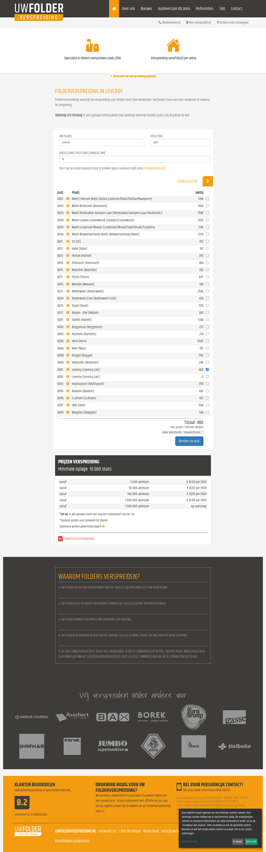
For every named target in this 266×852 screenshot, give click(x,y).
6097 (60, 405)
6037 (60, 312)
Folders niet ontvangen (233, 22)
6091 (60, 369)
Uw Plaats (65, 136)
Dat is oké (251, 841)
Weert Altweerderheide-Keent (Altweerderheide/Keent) (106, 234)
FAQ (222, 8)
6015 (60, 270)
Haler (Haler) (79, 248)
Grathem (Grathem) (84, 398)
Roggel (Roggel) (82, 355)
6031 (60, 291)
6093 (60, 384)
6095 (60, 391)
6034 (60, 298)
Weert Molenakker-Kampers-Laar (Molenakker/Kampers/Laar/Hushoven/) (117, 213)
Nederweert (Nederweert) (88, 291)
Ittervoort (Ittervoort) (85, 263)
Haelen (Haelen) (82, 319)
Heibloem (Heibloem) (85, 362)
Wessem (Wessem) (83, 284)
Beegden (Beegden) (84, 412)
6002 (60, 206)
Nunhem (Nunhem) (84, 334)
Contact (236, 8)
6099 (60, 412)
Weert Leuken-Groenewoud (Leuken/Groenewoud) (103, 220)
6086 (60, 348)
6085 (60, 341)
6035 (60, 305)
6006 (60, 234)
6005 (60, 227)
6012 (60, 248)
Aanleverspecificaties (174, 8)
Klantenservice (169, 22)
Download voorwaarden (79, 538)
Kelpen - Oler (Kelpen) (85, 312)
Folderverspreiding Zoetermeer (195, 801)
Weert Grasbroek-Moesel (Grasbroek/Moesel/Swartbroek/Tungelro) (113, 227)
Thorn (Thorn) (80, 277)
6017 (60, 277)
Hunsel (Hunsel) (82, 255)
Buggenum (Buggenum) (87, 327)
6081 (60, 319)
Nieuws (146, 8)
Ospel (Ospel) (80, 305)
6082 (60, 327)
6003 (60, 213)
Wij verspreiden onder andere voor (133, 695)
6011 (60, 241)
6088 (60, 355)
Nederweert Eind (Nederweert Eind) (94, 298)
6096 (60, 398)
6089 (60, 362)
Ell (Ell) (76, 241)
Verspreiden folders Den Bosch (227, 798)
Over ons (128, 8)
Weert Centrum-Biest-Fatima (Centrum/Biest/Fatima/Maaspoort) (112, 199)
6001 (60, 199)
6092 (60, 377)
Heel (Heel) (78, 405)
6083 (60, 334)
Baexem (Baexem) (83, 391)
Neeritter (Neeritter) (84, 270)
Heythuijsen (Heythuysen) (88, 384)
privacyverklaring (154, 168)
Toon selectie (195, 181)
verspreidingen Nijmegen (191, 798)
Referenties (205, 8)
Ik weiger (237, 841)
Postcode (157, 136)
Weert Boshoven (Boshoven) (89, 206)
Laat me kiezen (189, 841)
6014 (60, 263)
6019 (60, 284)
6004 (60, 220)
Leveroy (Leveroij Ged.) (86, 369)
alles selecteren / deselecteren (181, 432)
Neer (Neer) (79, 348)
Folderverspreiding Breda (209, 805)
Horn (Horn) (79, 341)
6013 (60, 255)
